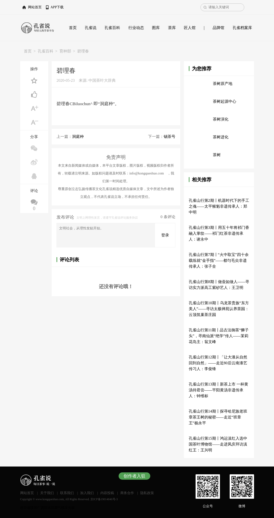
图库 (156, 28)
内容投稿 (107, 493)
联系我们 (67, 493)
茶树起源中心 (224, 101)
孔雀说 (90, 28)
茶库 (172, 28)
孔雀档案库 (242, 28)
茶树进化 (220, 137)
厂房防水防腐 (47, 507)
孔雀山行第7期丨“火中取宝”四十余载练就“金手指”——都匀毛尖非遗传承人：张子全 (219, 260)
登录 (165, 235)
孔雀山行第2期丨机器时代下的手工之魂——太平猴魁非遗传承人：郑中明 (219, 206)
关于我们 (47, 493)
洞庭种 (78, 136)
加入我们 (87, 493)
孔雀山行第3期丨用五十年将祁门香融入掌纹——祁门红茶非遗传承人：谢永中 (219, 233)
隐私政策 (147, 493)
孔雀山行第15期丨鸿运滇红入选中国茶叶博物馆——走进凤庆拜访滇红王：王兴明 (218, 444)
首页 (73, 28)
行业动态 (136, 28)
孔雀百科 (112, 28)
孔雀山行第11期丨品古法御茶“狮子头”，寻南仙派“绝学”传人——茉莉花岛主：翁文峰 (219, 336)
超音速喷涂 (28, 507)
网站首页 (35, 7)
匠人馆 (190, 28)
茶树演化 (220, 119)
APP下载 (57, 7)
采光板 (70, 507)
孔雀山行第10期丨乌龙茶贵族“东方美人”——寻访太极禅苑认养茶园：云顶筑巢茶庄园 (219, 309)
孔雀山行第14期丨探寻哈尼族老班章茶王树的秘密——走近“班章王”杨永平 (218, 417)
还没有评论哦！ (116, 286)
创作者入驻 (134, 476)
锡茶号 (169, 136)
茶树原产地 (222, 83)
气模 (61, 507)
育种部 (65, 51)
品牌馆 (218, 28)
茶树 (217, 155)
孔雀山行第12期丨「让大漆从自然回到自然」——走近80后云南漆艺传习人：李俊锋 (218, 363)
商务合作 (127, 493)
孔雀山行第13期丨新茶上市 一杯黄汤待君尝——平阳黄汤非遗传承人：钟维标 (218, 390)
